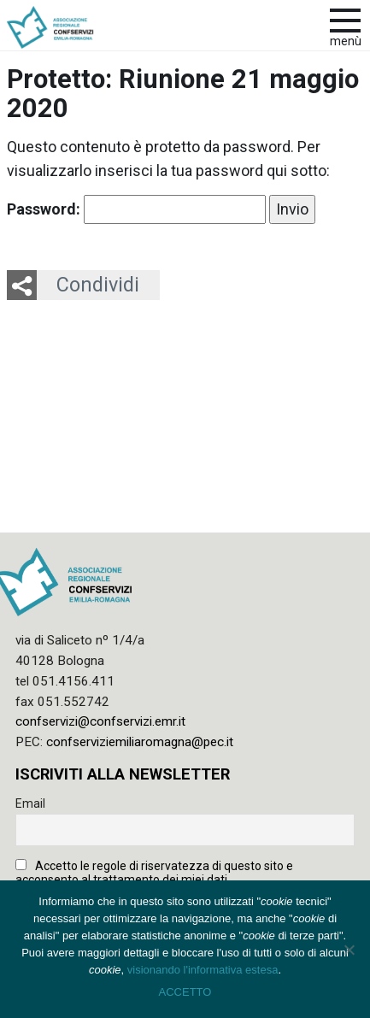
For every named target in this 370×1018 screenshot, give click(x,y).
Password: (136, 209)
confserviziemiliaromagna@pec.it (139, 742)
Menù (345, 41)
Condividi (97, 285)
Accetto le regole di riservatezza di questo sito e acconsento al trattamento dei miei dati (154, 872)
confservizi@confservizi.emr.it (100, 721)
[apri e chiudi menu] (345, 19)
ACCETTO (185, 992)
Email (30, 803)
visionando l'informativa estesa (203, 969)
